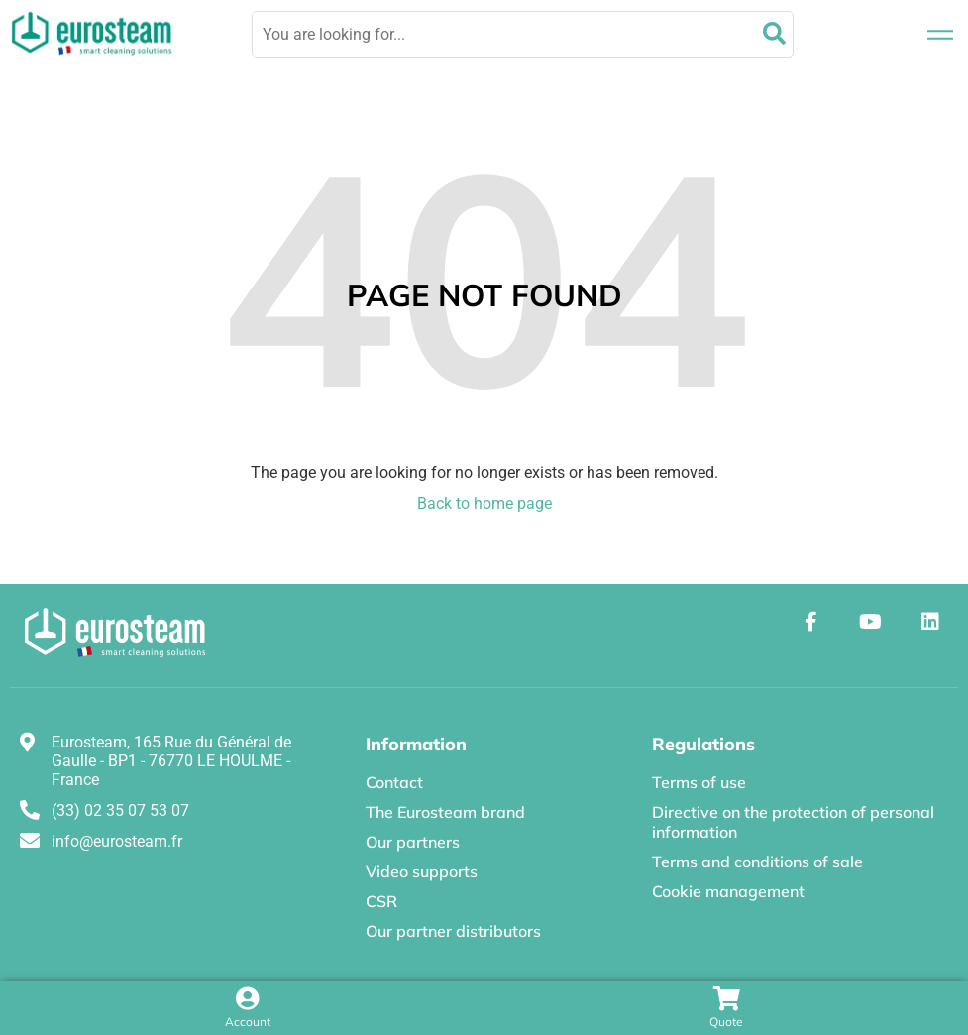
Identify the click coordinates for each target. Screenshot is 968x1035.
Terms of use (699, 782)
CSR (381, 901)
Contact (394, 782)
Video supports (422, 871)
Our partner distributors (453, 931)
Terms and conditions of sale (757, 861)
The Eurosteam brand (445, 812)
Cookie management (728, 891)
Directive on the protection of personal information (793, 822)
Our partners (413, 842)
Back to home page (484, 503)
